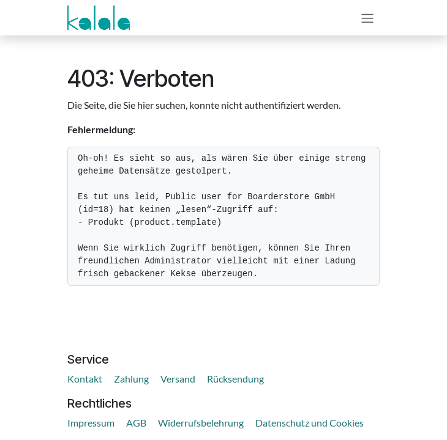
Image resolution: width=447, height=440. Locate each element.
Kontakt (84, 378)
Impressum (91, 422)
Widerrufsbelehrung (201, 422)
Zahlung (131, 378)
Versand (177, 378)
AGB (136, 422)
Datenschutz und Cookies (309, 422)
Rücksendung (235, 378)
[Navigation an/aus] (367, 18)
